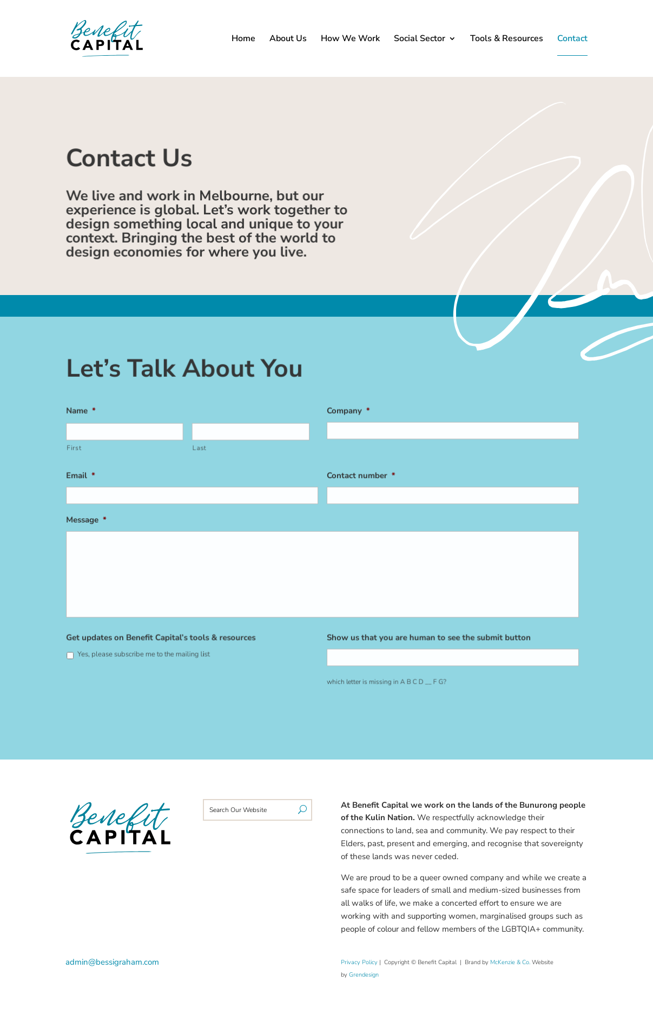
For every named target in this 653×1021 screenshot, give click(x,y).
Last (202, 450)
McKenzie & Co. (511, 962)
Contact (572, 39)
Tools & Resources (506, 39)
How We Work (350, 39)
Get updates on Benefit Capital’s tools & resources (164, 635)
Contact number (360, 477)
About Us (288, 39)
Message (91, 520)
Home (243, 39)
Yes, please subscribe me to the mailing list (147, 652)
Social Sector (419, 39)
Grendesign (364, 975)
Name (86, 414)
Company (348, 414)
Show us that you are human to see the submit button (426, 635)
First (79, 450)
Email (86, 477)
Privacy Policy (359, 962)
